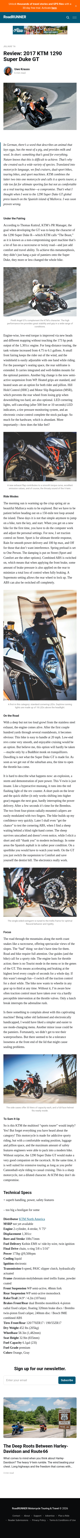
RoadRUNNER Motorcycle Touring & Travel (35, 1508)
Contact (16, 1515)
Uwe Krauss (22, 69)
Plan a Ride (63, 1515)
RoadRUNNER (14, 17)
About (27, 1515)
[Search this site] (68, 17)
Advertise (50, 1515)
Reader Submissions (18, 1520)
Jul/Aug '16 (9, 46)
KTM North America (32, 1219)
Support (37, 1515)
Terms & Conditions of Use (62, 1520)
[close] (76, 6)
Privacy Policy (39, 1520)
